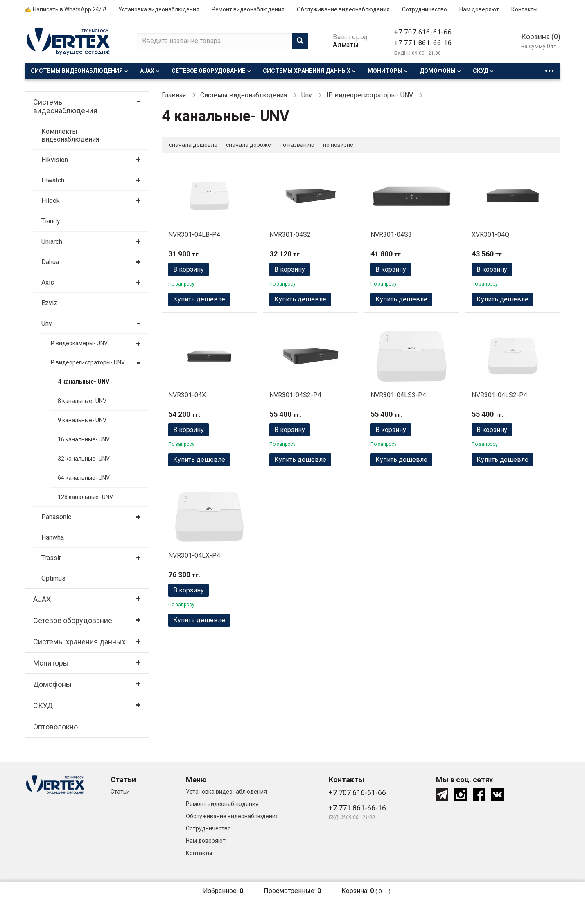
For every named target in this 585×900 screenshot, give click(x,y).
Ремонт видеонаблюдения (248, 9)
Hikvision (54, 160)
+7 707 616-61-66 (423, 32)
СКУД (480, 71)
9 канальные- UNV (82, 420)
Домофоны (438, 71)
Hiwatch (52, 180)
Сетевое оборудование (208, 71)
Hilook (50, 201)
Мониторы (385, 71)
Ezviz (49, 303)
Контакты (524, 9)
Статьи (120, 791)
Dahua (50, 262)
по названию (297, 145)
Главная (174, 95)
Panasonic (56, 517)
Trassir (51, 558)
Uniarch (51, 241)
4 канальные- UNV (83, 381)
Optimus (53, 578)
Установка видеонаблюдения (158, 9)
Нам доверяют (479, 9)
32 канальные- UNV (84, 458)
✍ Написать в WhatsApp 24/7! (65, 9)
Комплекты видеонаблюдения (70, 135)
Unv (46, 323)
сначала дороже (248, 145)
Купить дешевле (199, 299)
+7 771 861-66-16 (423, 43)
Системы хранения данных (306, 71)
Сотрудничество (424, 9)
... (549, 68)
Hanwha (52, 537)
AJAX (147, 71)
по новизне (338, 145)
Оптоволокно (55, 726)
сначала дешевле (193, 145)
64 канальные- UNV (84, 478)
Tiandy (50, 221)
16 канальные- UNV (84, 439)
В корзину (188, 269)
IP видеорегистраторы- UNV (87, 362)
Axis (47, 282)
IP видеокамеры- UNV (79, 343)
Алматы (346, 45)
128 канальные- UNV (85, 497)
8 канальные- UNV (82, 401)
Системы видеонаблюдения (77, 71)
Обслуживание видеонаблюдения (343, 9)
